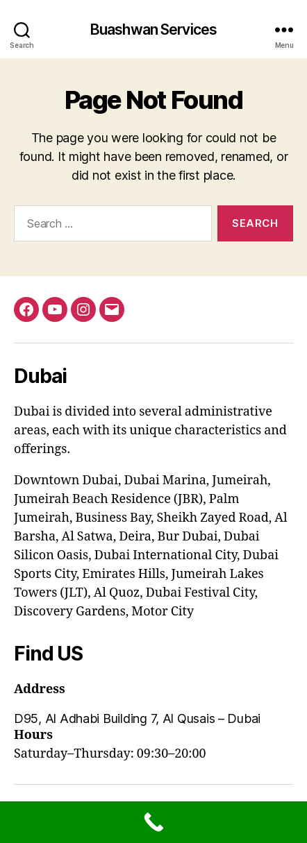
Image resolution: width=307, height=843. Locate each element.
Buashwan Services (153, 29)
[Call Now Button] (153, 822)
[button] (153, 718)
